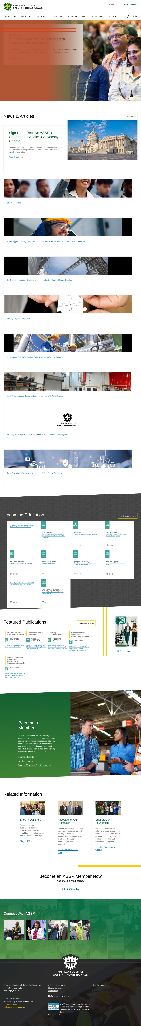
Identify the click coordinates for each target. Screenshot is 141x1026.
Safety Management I (48, 563)
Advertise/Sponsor (55, 985)
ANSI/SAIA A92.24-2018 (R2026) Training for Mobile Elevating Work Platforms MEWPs (15, 675)
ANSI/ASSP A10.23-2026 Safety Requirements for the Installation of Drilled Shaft (79, 648)
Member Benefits (26, 757)
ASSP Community (130, 4)
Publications (56, 17)
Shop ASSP (25, 841)
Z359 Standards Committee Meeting (85, 534)
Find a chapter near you (57, 996)
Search (134, 17)
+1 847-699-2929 (10, 1004)
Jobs (50, 993)
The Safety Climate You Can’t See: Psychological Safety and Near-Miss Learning (53, 535)
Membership (10, 17)
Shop (119, 4)
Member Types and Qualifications (33, 765)
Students (112, 17)
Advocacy (72, 17)
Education (25, 17)
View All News (131, 117)
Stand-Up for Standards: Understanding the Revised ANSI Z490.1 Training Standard (57, 646)
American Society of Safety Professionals (23, 7)
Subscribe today (14, 157)
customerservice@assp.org (14, 1007)
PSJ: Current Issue (122, 651)
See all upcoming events (127, 516)
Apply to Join (24, 761)
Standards (40, 17)
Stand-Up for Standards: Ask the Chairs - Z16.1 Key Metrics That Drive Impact (36, 646)
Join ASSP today (70, 889)
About (111, 4)
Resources (97, 17)
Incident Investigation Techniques (21, 563)
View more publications (86, 623)
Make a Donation (55, 988)
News (84, 17)
